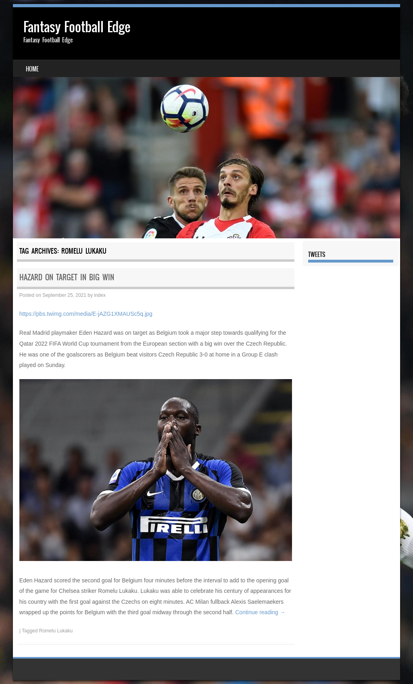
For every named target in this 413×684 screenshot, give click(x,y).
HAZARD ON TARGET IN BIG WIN (66, 277)
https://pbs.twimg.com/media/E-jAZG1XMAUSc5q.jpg (85, 314)
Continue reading (260, 612)
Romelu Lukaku (56, 631)
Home (32, 69)
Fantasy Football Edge (76, 27)
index (100, 295)
